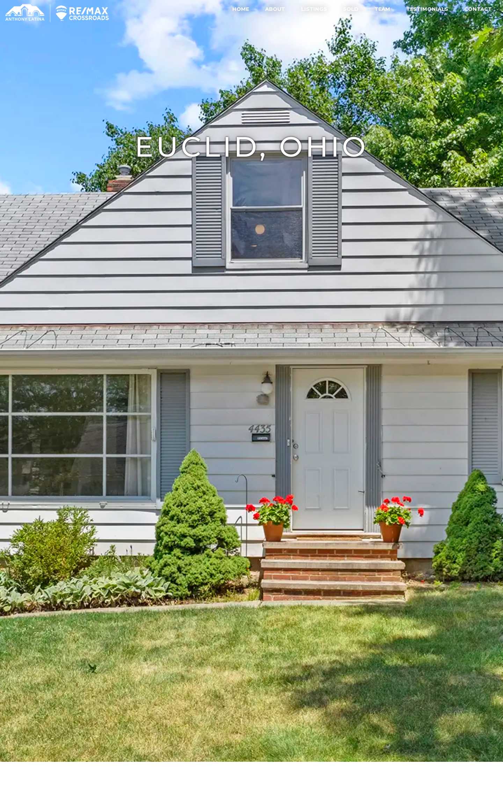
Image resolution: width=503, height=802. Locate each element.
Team (382, 9)
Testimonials (427, 9)
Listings (314, 9)
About (275, 9)
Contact (478, 9)
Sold (350, 9)
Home (240, 9)
